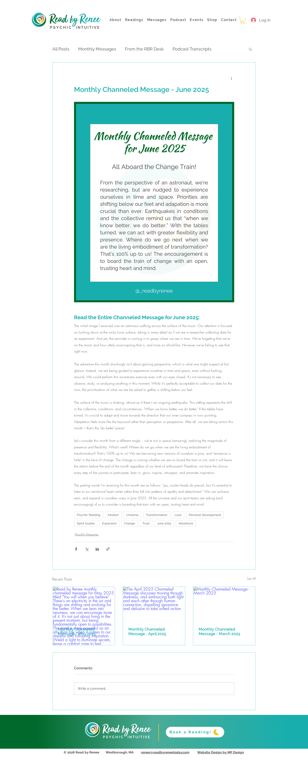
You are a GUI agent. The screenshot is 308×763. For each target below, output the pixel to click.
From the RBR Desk (144, 49)
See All (251, 578)
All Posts (60, 49)
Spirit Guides (86, 523)
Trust (146, 523)
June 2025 (164, 523)
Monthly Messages (97, 49)
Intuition (113, 515)
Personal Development (205, 515)
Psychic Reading (88, 515)
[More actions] (231, 78)
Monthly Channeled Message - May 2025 (77, 631)
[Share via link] (108, 549)
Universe (132, 515)
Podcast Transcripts (192, 49)
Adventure (186, 523)
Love (178, 515)
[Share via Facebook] (76, 549)
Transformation (156, 515)
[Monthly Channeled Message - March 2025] (224, 604)
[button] (243, 20)
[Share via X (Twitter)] (87, 549)
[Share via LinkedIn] (97, 549)
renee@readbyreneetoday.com (165, 752)
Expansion (109, 523)
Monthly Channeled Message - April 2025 (147, 631)
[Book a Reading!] (195, 732)
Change (129, 523)
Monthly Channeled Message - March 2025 (219, 631)
